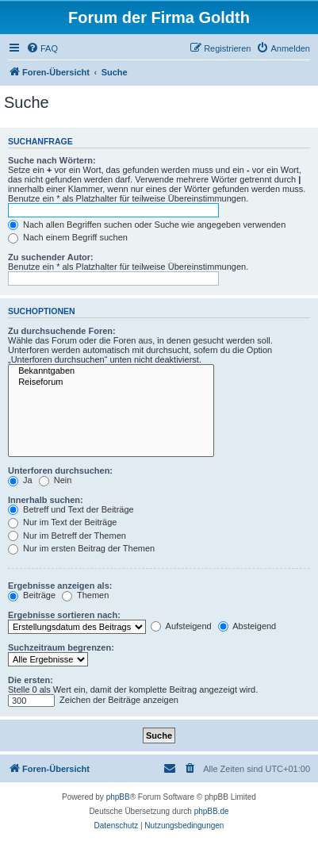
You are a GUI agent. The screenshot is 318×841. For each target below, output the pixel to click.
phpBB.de (211, 811)
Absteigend (247, 626)
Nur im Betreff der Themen (67, 535)
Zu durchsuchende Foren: (62, 331)
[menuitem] (42, 48)
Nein (55, 480)
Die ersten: (30, 680)
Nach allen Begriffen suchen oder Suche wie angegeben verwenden (146, 224)
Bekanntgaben (111, 371)
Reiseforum (111, 382)
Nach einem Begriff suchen (68, 237)
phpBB (118, 797)
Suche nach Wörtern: (52, 160)
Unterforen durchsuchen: (60, 470)
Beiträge (32, 595)
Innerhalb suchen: (45, 500)
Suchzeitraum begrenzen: (61, 647)
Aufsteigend (181, 626)
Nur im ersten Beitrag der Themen (81, 548)
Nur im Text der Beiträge (62, 522)
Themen (85, 595)
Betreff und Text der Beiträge (71, 509)
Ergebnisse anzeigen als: (60, 585)
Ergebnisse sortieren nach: (64, 615)
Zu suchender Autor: (51, 257)
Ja (20, 480)
